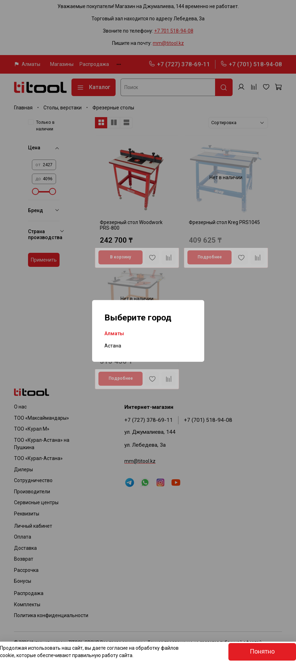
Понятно (262, 651)
